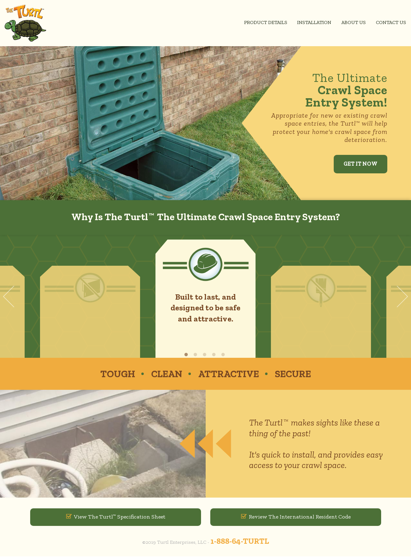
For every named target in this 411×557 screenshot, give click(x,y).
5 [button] (224, 354)
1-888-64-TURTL (240, 542)
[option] (205, 299)
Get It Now (358, 164)
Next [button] (397, 297)
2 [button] (196, 354)
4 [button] (215, 354)
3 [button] (206, 354)
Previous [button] (14, 297)
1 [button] (187, 354)
